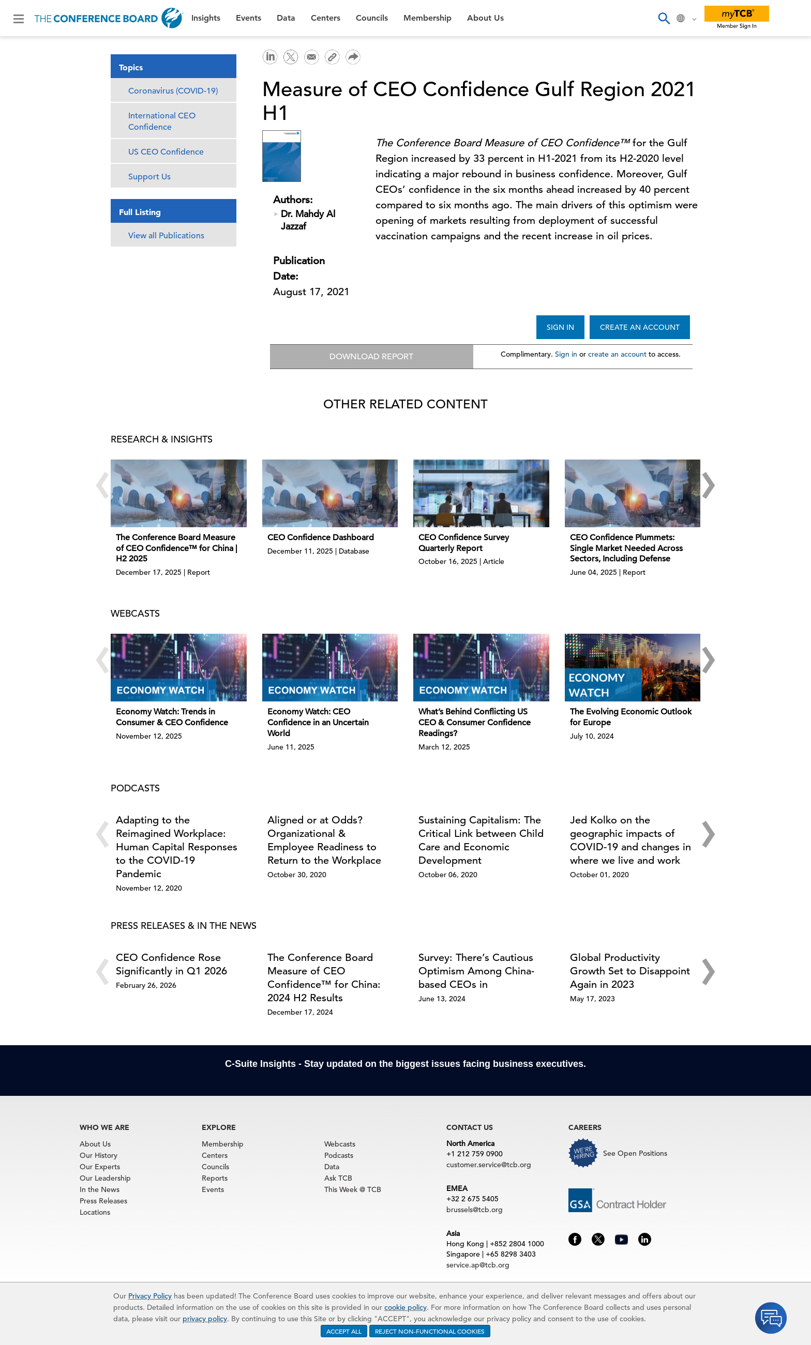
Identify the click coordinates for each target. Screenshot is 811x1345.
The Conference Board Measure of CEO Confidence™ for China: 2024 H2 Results (324, 978)
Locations (95, 1213)
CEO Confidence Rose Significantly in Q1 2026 (171, 965)
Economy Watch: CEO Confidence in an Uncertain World (318, 724)
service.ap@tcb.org (477, 1266)
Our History (98, 1156)
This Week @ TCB (352, 1190)
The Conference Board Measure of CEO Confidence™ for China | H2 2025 (176, 549)
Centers (325, 18)
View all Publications (166, 236)
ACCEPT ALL (344, 1331)
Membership (427, 18)
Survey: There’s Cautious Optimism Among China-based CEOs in (476, 971)
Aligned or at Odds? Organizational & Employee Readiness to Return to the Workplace (324, 840)
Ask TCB (338, 1179)
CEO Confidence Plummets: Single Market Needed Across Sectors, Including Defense (626, 549)
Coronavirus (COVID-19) (173, 91)
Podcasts (338, 1156)
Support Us (149, 177)
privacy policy (205, 1318)
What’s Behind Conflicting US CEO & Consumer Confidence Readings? (474, 724)
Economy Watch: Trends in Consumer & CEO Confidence (172, 718)
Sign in (566, 354)
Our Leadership (105, 1179)
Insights (205, 18)
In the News (99, 1190)
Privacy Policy (150, 1296)
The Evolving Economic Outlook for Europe (631, 718)
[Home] (109, 18)
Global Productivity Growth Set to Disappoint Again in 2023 (630, 971)
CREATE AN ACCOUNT (640, 327)
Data (286, 18)
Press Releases (103, 1201)
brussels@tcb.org (474, 1210)
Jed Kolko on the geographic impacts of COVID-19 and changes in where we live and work (630, 840)
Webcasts (339, 1145)
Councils (372, 18)
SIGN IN (560, 327)
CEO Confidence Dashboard (320, 538)
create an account (617, 354)
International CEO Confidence (162, 121)
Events (248, 18)
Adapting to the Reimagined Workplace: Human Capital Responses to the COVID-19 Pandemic (176, 847)
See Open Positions (635, 1153)
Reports (215, 1179)
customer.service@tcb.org (488, 1165)
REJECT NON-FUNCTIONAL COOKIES (430, 1331)
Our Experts (100, 1167)
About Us (485, 18)
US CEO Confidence (166, 152)
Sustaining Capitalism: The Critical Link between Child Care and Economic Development (481, 840)
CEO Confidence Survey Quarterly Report (463, 543)
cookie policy (405, 1307)
